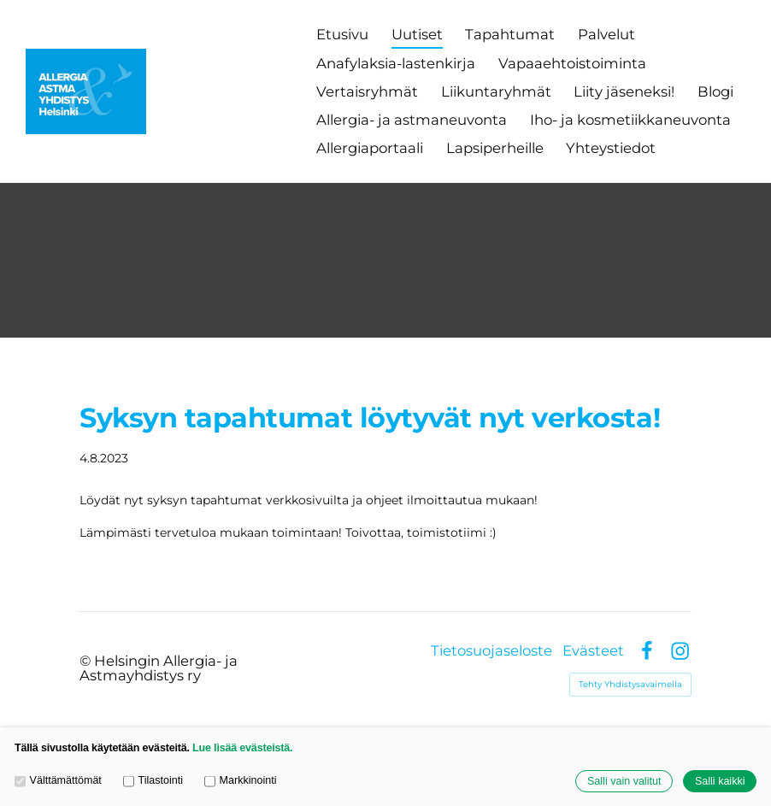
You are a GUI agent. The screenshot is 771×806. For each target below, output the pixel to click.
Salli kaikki (720, 781)
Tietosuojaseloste (491, 651)
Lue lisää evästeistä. (242, 748)
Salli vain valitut (624, 781)
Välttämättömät (58, 781)
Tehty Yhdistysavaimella (630, 684)
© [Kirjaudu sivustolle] (86, 660)
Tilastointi (153, 781)
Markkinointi (240, 781)
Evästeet (593, 651)
